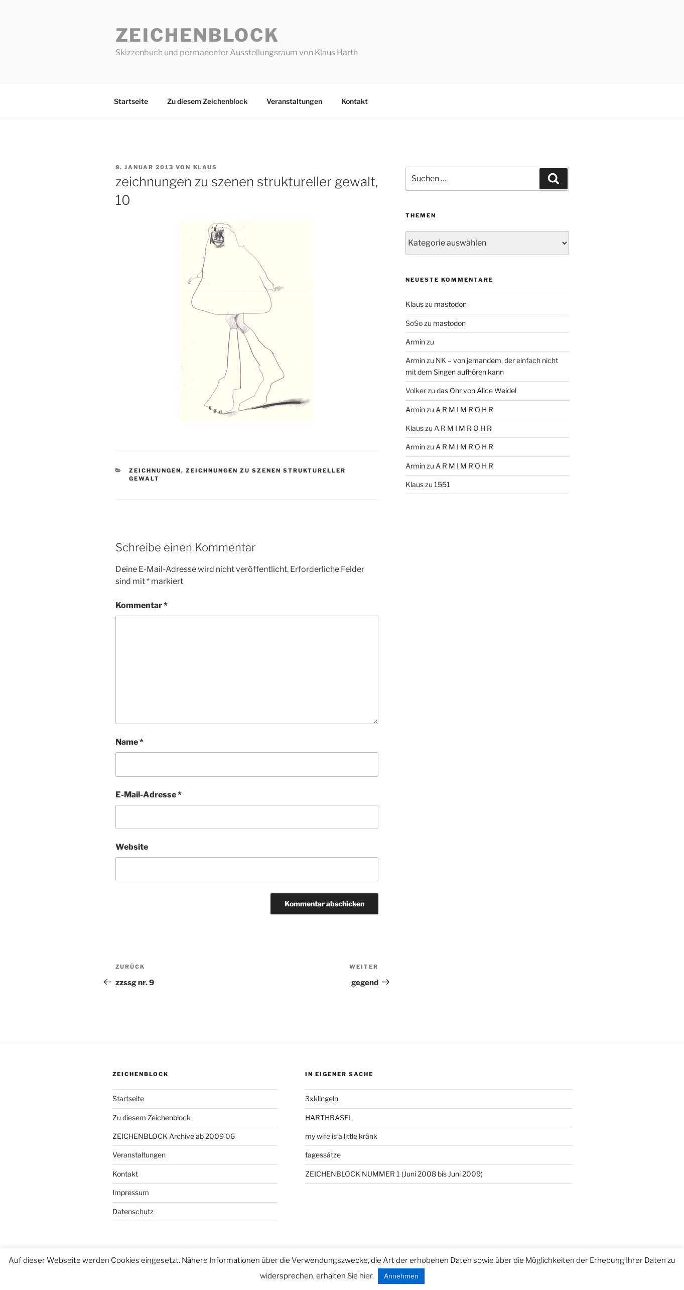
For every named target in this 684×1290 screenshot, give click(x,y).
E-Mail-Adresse (148, 794)
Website (131, 847)
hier (365, 1275)
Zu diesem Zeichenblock (207, 101)
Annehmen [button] (401, 1276)
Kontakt (354, 101)
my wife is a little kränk (341, 1136)
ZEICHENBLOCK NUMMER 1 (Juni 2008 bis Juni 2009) (394, 1173)
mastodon (450, 304)
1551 (442, 484)
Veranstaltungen (294, 101)
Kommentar (141, 605)
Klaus (205, 167)
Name (129, 742)
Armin (415, 341)
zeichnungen (155, 470)
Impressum (130, 1192)
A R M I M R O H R (464, 409)
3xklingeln (321, 1098)
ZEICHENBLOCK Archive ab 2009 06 (173, 1136)
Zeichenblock (197, 35)
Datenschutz (133, 1211)
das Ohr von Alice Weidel (476, 390)
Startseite (131, 101)
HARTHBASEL (329, 1117)
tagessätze (323, 1154)
